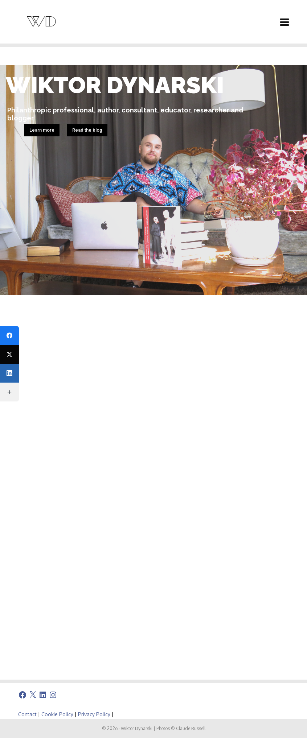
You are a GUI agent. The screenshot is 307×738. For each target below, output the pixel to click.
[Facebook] (9, 335)
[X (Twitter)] (9, 354)
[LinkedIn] (9, 373)
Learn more (41, 130)
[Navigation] (284, 21)
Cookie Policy (57, 714)
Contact (27, 714)
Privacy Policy (94, 714)
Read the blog (87, 130)
